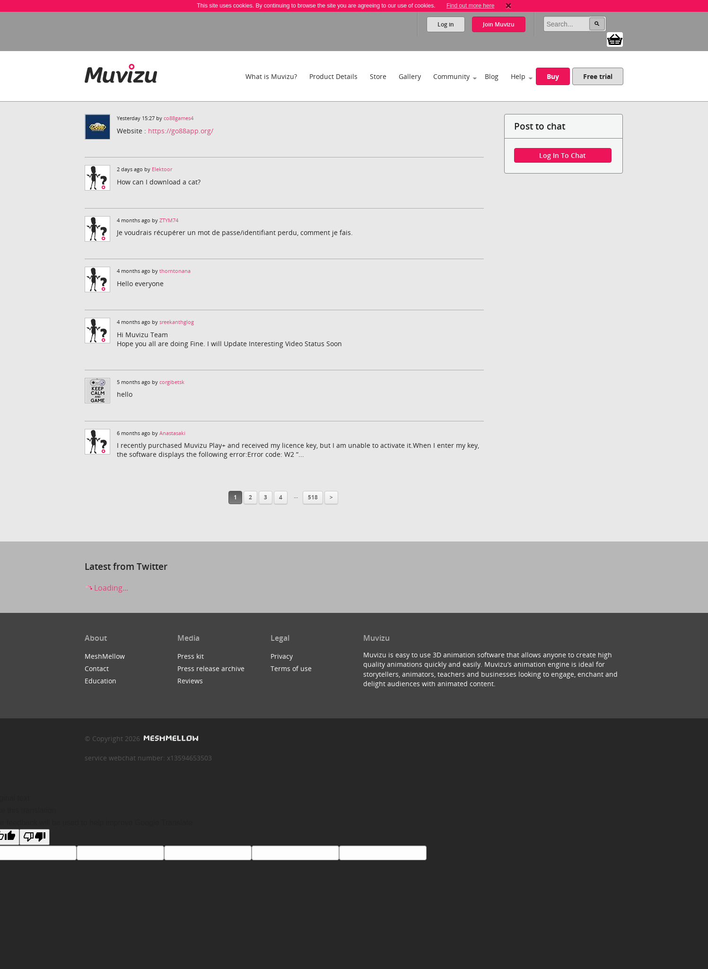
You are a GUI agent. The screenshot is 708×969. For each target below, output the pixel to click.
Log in (445, 24)
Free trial (597, 76)
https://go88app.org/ (180, 130)
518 (313, 497)
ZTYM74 (168, 220)
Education (100, 680)
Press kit (190, 656)
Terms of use (291, 668)
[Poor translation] (34, 837)
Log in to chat (562, 155)
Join (499, 24)
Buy (553, 76)
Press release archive (211, 668)
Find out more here (470, 5)
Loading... (106, 588)
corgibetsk (171, 382)
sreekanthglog (176, 322)
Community (451, 76)
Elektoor (162, 169)
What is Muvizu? (271, 76)
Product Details (333, 76)
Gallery (410, 76)
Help (518, 76)
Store (378, 76)
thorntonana (175, 271)
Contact (97, 668)
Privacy (282, 656)
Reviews (190, 680)
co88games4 (178, 118)
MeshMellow (105, 656)
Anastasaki (172, 433)
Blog (491, 76)
